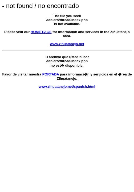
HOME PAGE (41, 32)
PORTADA (50, 74)
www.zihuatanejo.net (67, 44)
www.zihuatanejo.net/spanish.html (67, 87)
